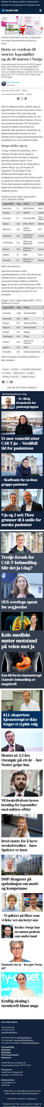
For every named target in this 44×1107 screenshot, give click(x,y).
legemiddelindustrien (31, 369)
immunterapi (19, 373)
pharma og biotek (10, 377)
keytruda (7, 373)
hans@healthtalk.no (9, 1032)
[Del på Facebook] (18, 98)
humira (31, 373)
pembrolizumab (28, 377)
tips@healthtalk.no (24, 1037)
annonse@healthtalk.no (23, 1040)
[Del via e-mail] (25, 98)
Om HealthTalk (7, 1047)
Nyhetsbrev (6, 1052)
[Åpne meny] (40, 10)
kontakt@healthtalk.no (30, 1043)
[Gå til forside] (10, 10)
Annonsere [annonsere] (5, 1049)
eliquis (6, 369)
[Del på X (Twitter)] (22, 98)
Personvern (6, 1057)
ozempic (15, 369)
